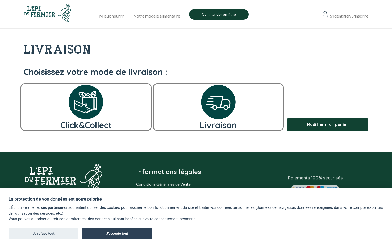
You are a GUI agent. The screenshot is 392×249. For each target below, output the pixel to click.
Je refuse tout (44, 233)
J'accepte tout (117, 233)
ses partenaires (54, 207)
